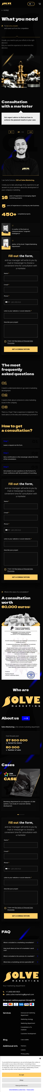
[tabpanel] (21, 799)
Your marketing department (14, 986)
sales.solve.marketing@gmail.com (20, 994)
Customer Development (28, 1033)
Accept (21, 1075)
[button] (40, 1058)
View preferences (21, 1085)
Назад (6, 10)
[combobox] (7, 311)
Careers (23, 1050)
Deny (21, 1080)
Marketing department (28, 1023)
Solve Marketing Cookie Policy (17, 1089)
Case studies (25, 1040)
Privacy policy (30, 1089)
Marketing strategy (27, 1019)
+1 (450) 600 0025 (13, 992)
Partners (23, 1046)
